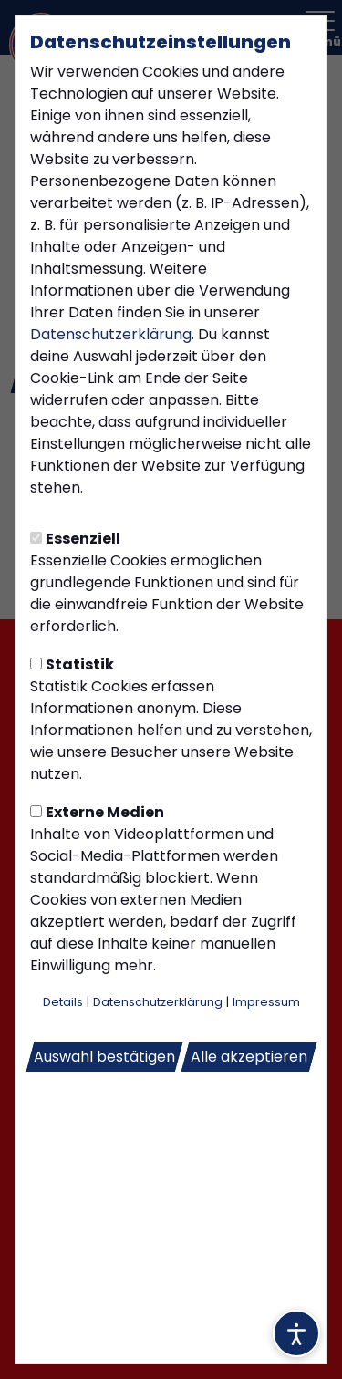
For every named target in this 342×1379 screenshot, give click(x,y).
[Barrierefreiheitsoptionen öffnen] (296, 1333)
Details (63, 1002)
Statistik (72, 664)
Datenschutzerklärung (111, 334)
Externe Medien (97, 812)
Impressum (266, 1002)
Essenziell (75, 538)
